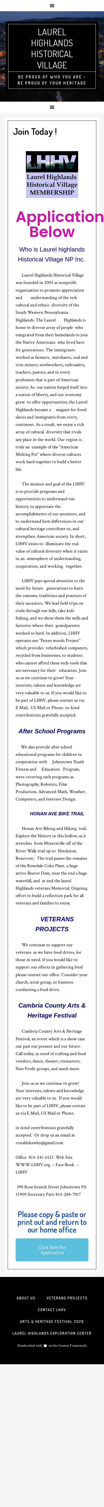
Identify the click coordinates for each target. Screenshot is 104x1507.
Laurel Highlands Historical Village (52, 48)
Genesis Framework (72, 1345)
